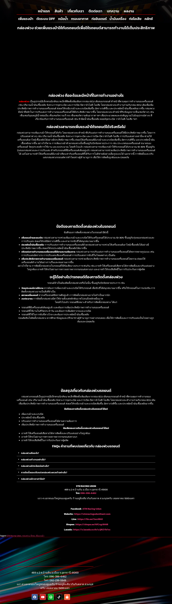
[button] (86, 453)
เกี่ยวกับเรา (76, 11)
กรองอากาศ (79, 18)
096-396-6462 (88, 493)
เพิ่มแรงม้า (25, 18)
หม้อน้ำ (63, 18)
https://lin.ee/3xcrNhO (90, 519)
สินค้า (59, 11)
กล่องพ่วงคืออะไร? (30, 453)
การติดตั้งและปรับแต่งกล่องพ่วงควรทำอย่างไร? (44, 472)
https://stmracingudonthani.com (92, 514)
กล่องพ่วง (26, 535)
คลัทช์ (149, 18)
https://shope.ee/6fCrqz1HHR (92, 524)
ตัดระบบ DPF (45, 18)
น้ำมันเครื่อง (117, 18)
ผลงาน (129, 11)
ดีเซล (33, 535)
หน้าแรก (44, 11)
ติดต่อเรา (95, 11)
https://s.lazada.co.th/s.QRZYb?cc (91, 529)
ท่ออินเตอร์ (99, 18)
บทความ (113, 11)
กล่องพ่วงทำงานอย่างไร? (33, 459)
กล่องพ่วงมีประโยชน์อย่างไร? (35, 466)
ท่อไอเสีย (135, 18)
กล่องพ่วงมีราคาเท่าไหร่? (33, 479)
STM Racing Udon (92, 509)
